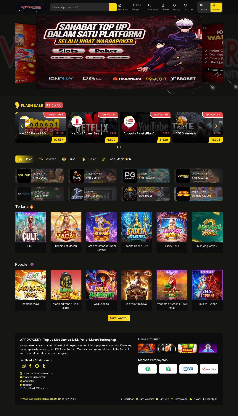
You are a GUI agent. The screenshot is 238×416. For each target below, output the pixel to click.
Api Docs (127, 405)
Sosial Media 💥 (116, 159)
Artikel (165, 7)
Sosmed (189, 7)
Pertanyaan (179, 405)
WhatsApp (28, 387)
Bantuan (162, 405)
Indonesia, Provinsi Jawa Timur (38, 379)
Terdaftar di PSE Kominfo (36, 394)
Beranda (123, 7)
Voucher (47, 159)
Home (25, 159)
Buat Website (145, 405)
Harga (177, 7)
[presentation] (22, 126)
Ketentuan (210, 405)
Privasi (195, 405)
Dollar (88, 159)
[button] (117, 147)
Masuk (216, 7)
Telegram (27, 391)
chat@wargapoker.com (34, 383)
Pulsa (68, 159)
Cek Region (136, 7)
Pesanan (153, 7)
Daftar (204, 7)
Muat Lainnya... (119, 324)
